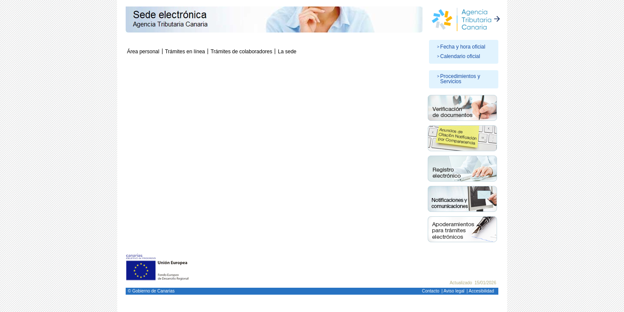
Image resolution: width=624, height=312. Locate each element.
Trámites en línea (185, 52)
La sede (287, 52)
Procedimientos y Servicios (460, 79)
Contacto (430, 291)
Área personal (143, 52)
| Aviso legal (453, 291)
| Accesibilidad (480, 291)
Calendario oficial (460, 56)
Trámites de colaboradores (241, 52)
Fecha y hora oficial (462, 46)
